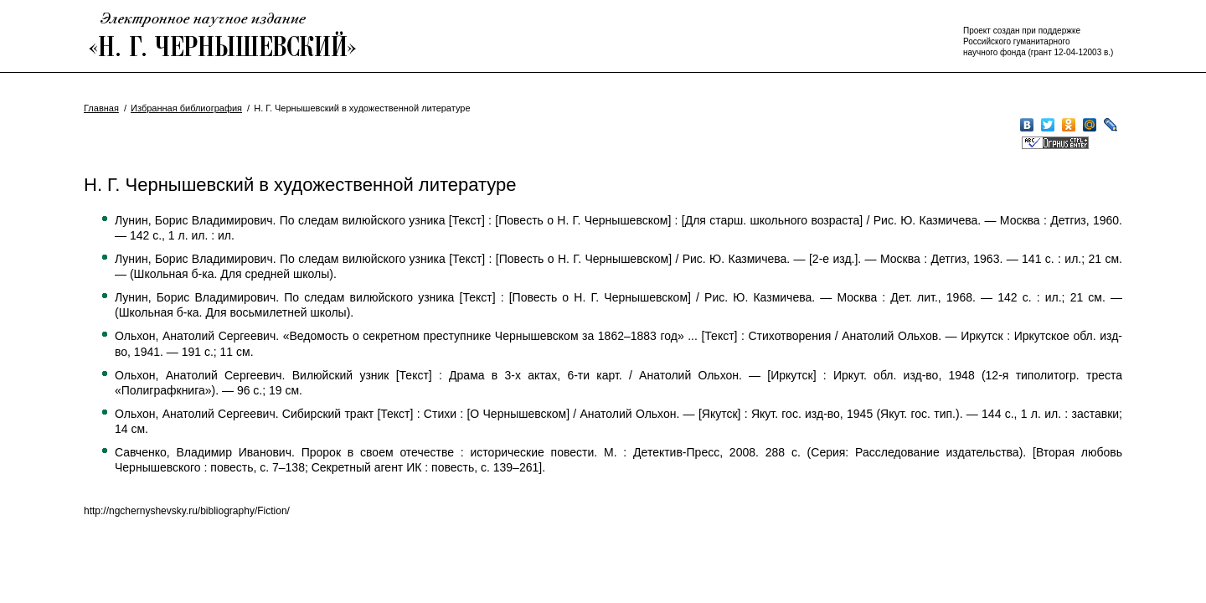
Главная (101, 108)
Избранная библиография (186, 108)
